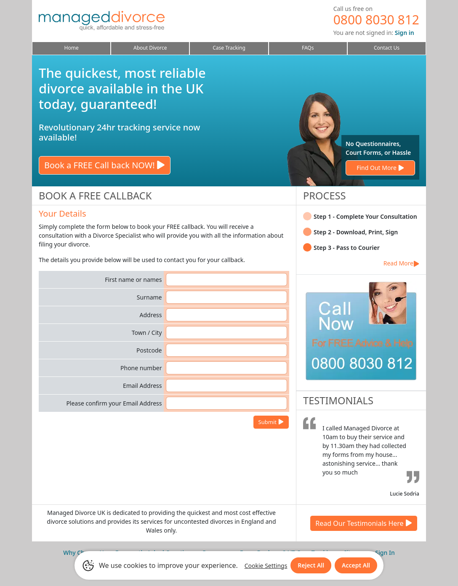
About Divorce (150, 47)
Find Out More (380, 168)
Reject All (311, 565)
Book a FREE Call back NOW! (104, 165)
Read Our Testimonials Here (363, 523)
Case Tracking (229, 47)
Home (71, 47)
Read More (401, 263)
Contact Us (386, 47)
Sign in (404, 33)
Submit (271, 422)
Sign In (384, 553)
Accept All (356, 565)
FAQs (308, 47)
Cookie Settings (265, 566)
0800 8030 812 (376, 19)
